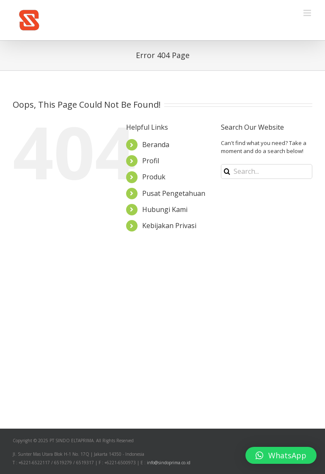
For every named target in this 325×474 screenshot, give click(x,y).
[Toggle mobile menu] (307, 12)
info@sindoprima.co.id (168, 463)
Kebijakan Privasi (169, 225)
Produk (153, 176)
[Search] (227, 171)
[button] (281, 455)
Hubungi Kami (164, 209)
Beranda (155, 144)
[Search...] (266, 171)
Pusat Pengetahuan (173, 193)
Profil (150, 160)
